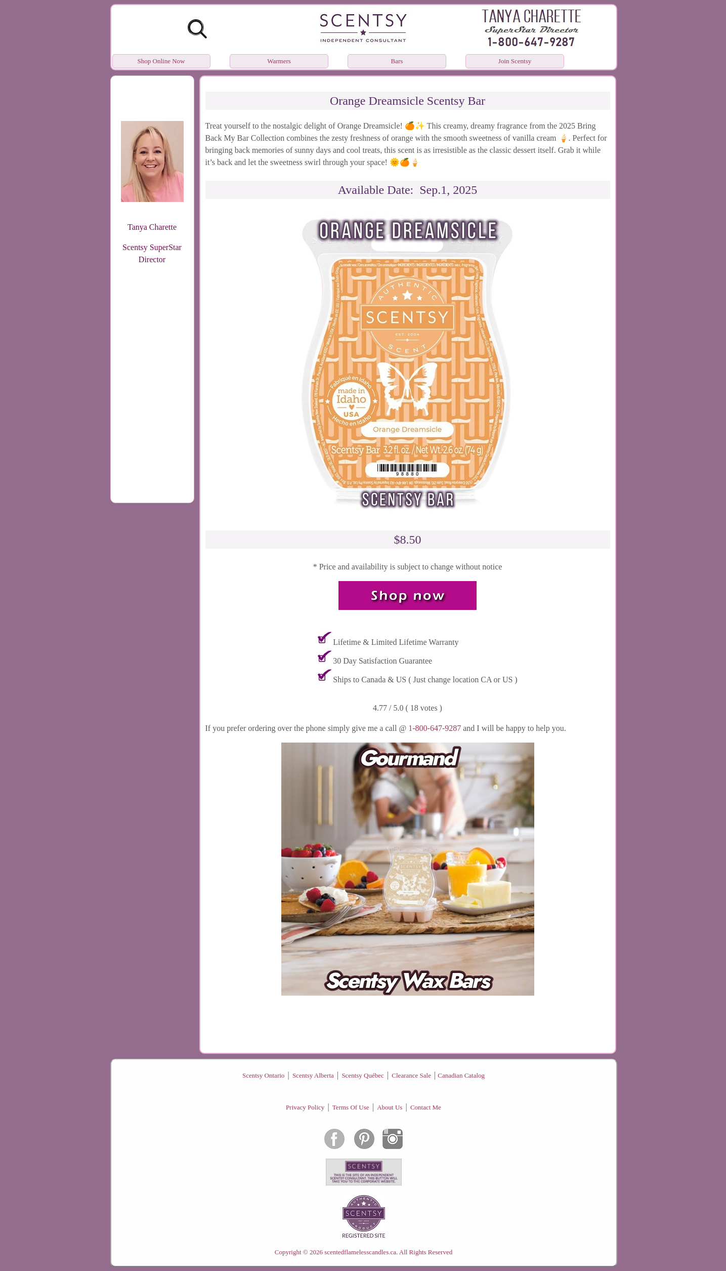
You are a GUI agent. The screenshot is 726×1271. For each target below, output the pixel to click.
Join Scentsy (514, 61)
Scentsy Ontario (263, 1075)
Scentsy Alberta (313, 1075)
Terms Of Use (350, 1107)
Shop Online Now (161, 61)
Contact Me (425, 1107)
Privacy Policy (305, 1107)
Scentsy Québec (362, 1075)
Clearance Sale (411, 1075)
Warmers (279, 61)
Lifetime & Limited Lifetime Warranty (395, 642)
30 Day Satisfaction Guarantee (382, 661)
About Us (389, 1107)
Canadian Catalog (461, 1075)
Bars (397, 61)
